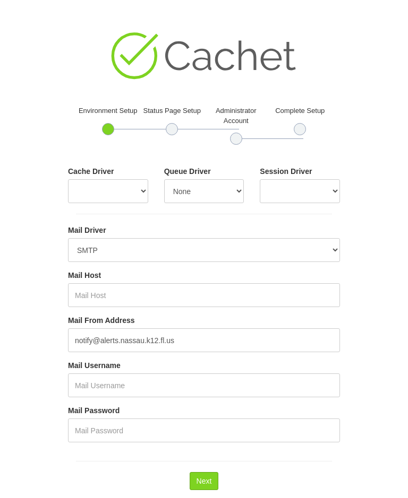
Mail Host (84, 275)
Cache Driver (91, 171)
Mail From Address (101, 320)
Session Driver (286, 171)
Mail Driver (87, 230)
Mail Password (94, 410)
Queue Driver (187, 171)
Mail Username (94, 365)
